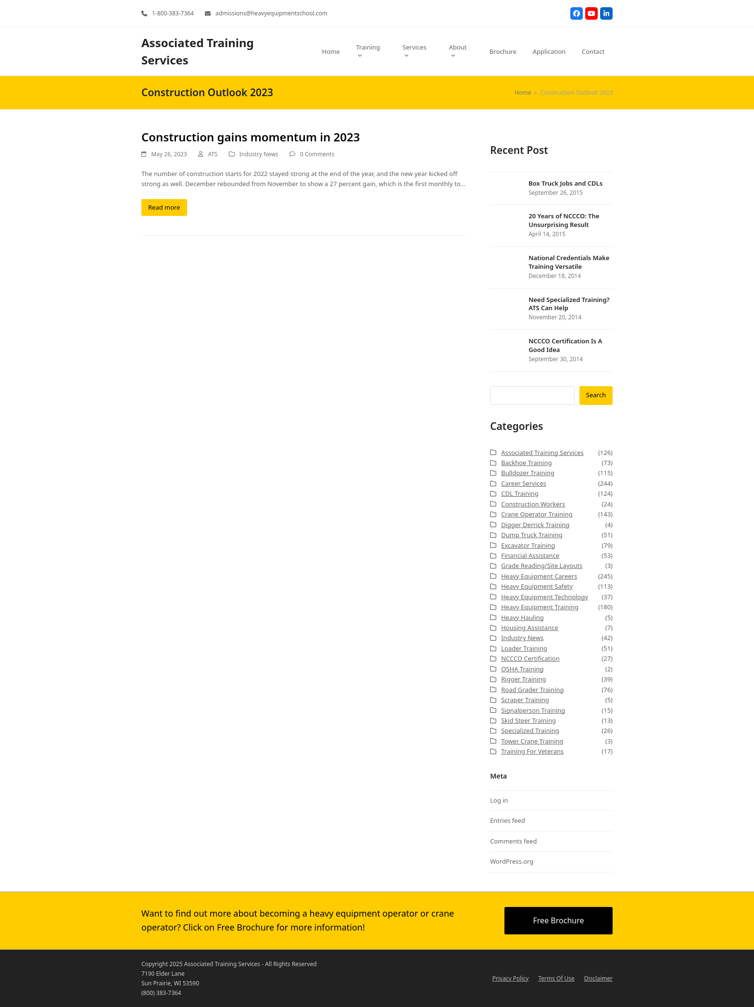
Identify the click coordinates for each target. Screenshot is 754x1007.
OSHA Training (522, 669)
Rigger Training (523, 679)
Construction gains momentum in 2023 (250, 137)
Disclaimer (598, 978)
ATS (212, 154)
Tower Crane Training (532, 741)
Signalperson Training (533, 710)
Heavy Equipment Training (539, 607)
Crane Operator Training (536, 514)
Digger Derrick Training (535, 524)
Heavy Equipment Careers (539, 576)
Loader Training (524, 648)
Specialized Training (530, 730)
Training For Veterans (532, 751)
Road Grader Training (532, 689)
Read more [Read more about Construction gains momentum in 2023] (164, 207)
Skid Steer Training (528, 720)
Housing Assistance (529, 627)
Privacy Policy (510, 978)
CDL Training (520, 493)
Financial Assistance (530, 555)
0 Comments (317, 154)
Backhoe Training (526, 462)
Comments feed (513, 841)
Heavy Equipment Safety (537, 586)
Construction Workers (533, 504)
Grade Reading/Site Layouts (541, 565)
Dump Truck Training (531, 534)
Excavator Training (528, 545)
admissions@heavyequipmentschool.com (271, 13)
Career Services (523, 483)
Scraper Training (525, 699)
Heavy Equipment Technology (544, 596)
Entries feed (507, 820)
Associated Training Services (542, 452)
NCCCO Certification (530, 658)
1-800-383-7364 (173, 13)
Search (596, 394)
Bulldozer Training (527, 472)
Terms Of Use (556, 978)
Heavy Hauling (522, 617)
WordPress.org (511, 861)
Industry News (258, 154)
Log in (499, 800)
